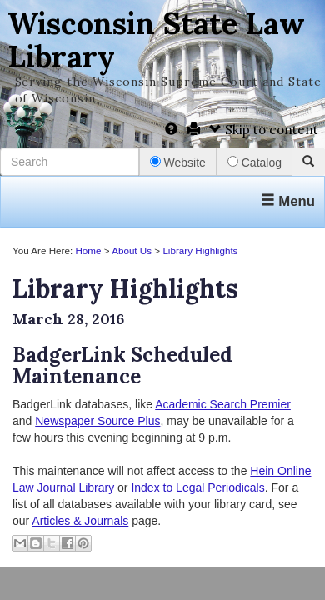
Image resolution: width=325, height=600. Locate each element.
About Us (132, 250)
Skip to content (263, 130)
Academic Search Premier (223, 404)
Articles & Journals (80, 521)
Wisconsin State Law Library (156, 40)
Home (88, 250)
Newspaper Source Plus (97, 421)
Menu (288, 201)
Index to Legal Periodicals (197, 487)
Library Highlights (200, 250)
